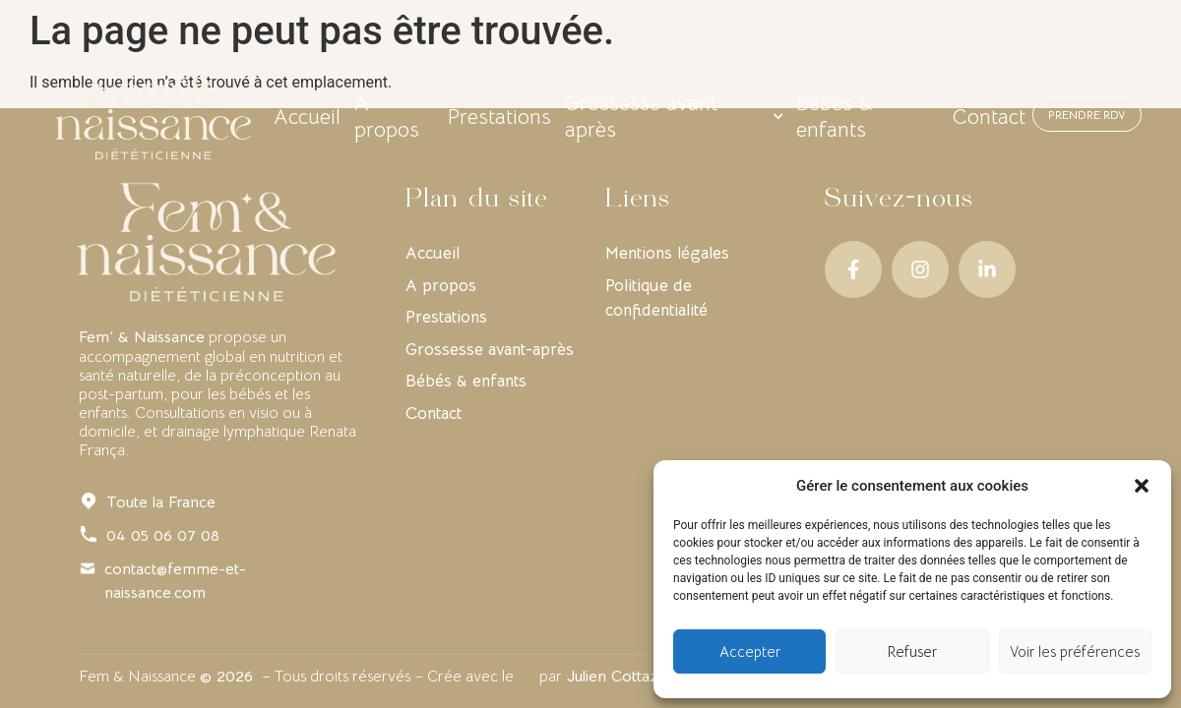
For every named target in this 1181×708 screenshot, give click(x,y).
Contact (943, 114)
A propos (434, 114)
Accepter (749, 651)
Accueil (353, 114)
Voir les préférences (1075, 651)
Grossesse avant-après (674, 114)
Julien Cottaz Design (640, 676)
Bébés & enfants (838, 114)
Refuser (912, 651)
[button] (1141, 486)
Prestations (526, 114)
